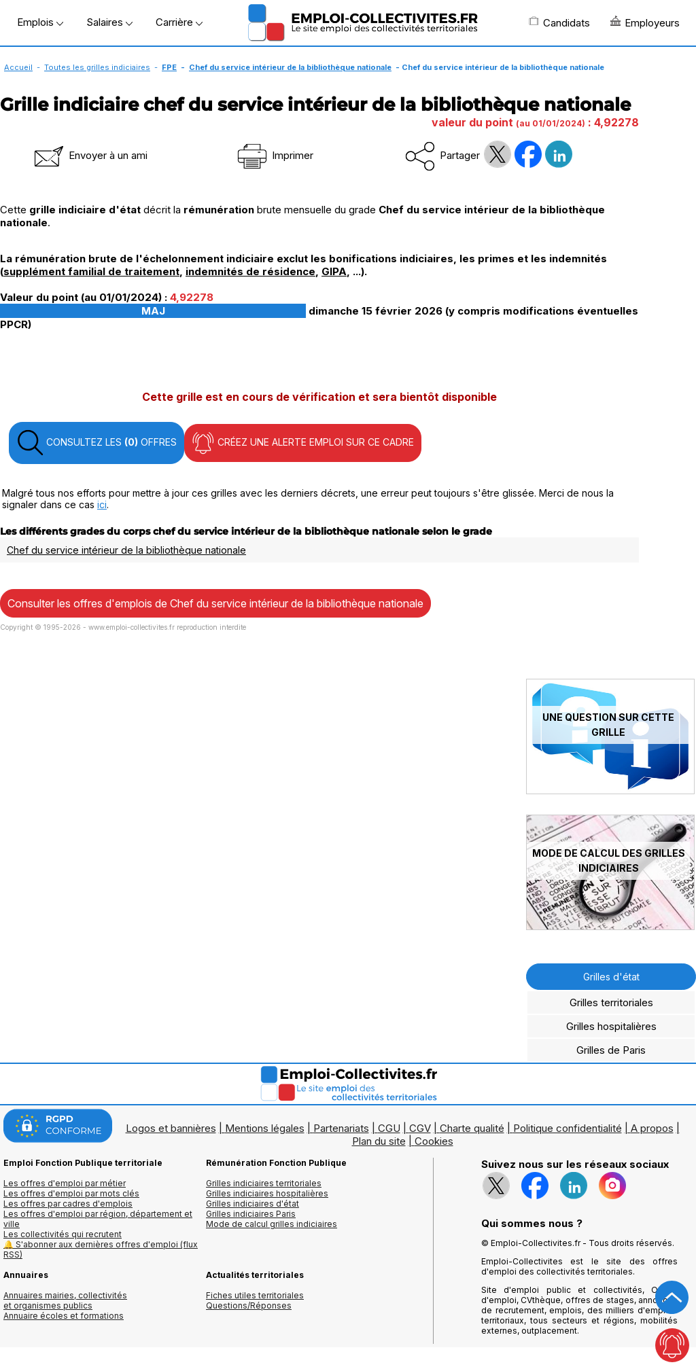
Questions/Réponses (249, 1305)
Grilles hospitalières (611, 1026)
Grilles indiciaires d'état (252, 1203)
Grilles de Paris (611, 1050)
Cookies (434, 1141)
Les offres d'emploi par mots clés (71, 1193)
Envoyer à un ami (89, 155)
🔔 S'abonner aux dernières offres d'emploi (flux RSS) (100, 1249)
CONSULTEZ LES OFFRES (96, 443)
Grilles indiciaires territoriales (263, 1183)
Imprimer (274, 155)
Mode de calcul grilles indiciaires (271, 1224)
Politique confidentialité (567, 1128)
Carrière (179, 22)
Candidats (559, 22)
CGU (389, 1128)
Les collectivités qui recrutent (62, 1234)
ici (102, 504)
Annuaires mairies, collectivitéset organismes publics (65, 1300)
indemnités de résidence (250, 271)
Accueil (18, 67)
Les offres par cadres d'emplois (68, 1203)
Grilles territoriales (611, 1002)
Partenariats (341, 1128)
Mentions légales (264, 1128)
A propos (652, 1128)
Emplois (40, 22)
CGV (420, 1128)
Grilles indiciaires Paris (251, 1214)
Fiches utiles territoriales (255, 1295)
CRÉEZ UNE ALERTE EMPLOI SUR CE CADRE (303, 443)
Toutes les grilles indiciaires (97, 67)
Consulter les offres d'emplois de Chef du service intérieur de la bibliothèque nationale (215, 603)
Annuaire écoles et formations (63, 1316)
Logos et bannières (171, 1128)
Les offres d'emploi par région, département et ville (97, 1219)
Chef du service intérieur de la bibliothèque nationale (290, 67)
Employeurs (645, 22)
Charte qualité (472, 1128)
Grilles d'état (611, 976)
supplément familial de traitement (91, 271)
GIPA (334, 271)
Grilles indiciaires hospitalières (267, 1193)
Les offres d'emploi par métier (64, 1183)
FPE (169, 67)
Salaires (109, 22)
